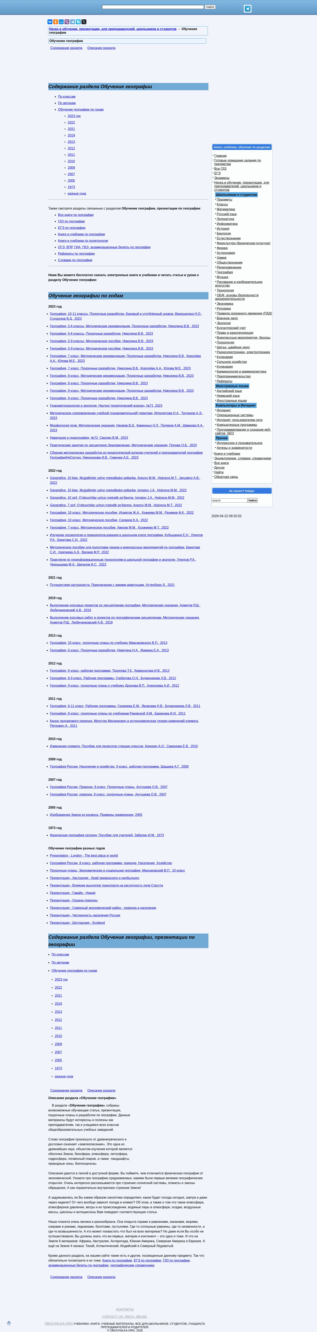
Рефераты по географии (76, 253)
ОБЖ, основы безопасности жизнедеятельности (237, 297)
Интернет (224, 410)
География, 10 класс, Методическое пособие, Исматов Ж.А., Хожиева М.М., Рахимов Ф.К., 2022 (122, 512)
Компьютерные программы (237, 425)
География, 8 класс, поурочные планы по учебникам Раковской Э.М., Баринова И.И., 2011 (118, 713)
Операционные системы (235, 415)
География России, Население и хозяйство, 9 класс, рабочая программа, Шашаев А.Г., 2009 (119, 766)
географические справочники (132, 1265)
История (223, 228)
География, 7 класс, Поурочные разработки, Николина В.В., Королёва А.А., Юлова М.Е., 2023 (120, 368)
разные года (77, 193)
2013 (71, 142)
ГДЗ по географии (71, 221)
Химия (221, 257)
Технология (225, 290)
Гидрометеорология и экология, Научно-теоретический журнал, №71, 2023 (106, 405)
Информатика (227, 223)
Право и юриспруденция (235, 332)
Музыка (222, 277)
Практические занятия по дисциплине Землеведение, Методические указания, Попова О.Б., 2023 (123, 445)
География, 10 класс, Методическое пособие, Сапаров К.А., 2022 (99, 520)
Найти (219, 472)
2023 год (74, 116)
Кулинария (225, 357)
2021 (71, 129)
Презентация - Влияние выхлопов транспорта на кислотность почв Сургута (106, 885)
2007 (71, 174)
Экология (224, 323)
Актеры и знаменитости (234, 448)
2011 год (55, 698)
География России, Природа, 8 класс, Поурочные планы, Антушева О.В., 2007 (109, 787)
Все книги (221, 463)
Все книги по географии (76, 215)
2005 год (55, 807)
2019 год (55, 598)
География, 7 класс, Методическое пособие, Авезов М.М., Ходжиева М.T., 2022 (109, 527)
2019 (71, 135)
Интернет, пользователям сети (239, 420)
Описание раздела (101, 48)
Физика (222, 248)
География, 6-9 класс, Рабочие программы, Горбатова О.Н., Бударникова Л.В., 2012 (113, 678)
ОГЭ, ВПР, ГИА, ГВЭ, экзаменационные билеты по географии (104, 247)
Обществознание (230, 262)
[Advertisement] (121, 68)
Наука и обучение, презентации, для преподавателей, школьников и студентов (241, 186)
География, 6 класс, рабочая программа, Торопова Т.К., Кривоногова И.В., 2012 (109, 670)
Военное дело (227, 318)
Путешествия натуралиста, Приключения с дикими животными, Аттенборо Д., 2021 (112, 585)
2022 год (55, 470)
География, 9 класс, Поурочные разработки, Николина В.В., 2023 (99, 398)
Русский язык (227, 214)
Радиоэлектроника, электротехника (243, 352)
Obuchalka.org (59, 1323)
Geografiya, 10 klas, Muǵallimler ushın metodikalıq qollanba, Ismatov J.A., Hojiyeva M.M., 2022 (118, 490)
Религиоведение (229, 267)
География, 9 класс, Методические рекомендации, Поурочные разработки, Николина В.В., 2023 (122, 390)
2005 (71, 180)
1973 (71, 187)
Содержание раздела (66, 48)
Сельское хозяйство (232, 362)
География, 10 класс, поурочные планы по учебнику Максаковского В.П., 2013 (108, 643)
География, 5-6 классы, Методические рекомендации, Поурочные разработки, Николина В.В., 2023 (124, 326)
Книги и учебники (227, 453)
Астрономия (226, 253)
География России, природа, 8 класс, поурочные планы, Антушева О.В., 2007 (108, 794)
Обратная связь (226, 477)
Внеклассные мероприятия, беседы (243, 337)
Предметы (224, 199)
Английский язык (229, 391)
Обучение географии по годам (81, 109)
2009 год (55, 759)
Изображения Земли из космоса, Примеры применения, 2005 (96, 814)
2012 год (55, 663)
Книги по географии (117, 1260)
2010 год (55, 739)
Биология (224, 233)
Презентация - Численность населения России (85, 915)
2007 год (55, 779)
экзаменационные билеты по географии (78, 1265)
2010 (71, 161)
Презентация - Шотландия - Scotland (77, 922)
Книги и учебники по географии (81, 234)
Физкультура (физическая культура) (243, 243)
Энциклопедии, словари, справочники (242, 458)
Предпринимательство (234, 376)
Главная (220, 155)
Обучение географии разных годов (76, 848)
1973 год (55, 828)
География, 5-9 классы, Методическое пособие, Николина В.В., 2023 (101, 341)
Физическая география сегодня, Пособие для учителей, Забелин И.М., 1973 (107, 835)
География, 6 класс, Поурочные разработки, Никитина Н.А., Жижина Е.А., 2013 (109, 650)
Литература (225, 219)
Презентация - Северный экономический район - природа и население (103, 908)
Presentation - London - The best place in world (84, 855)
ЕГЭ (217, 173)
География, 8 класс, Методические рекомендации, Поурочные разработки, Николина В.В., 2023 (122, 375)
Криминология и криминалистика (241, 371)
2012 (71, 148)
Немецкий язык (228, 395)
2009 (71, 167)
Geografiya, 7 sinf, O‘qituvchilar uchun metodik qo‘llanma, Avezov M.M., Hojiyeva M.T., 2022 (116, 505)
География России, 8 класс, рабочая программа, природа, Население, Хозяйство (111, 863)
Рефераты (224, 381)
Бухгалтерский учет (231, 328)
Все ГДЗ (220, 168)
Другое (219, 467)
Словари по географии (75, 260)
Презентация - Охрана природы (74, 900)
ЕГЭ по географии (71, 228)
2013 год (55, 635)
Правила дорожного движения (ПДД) (244, 313)
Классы (222, 204)
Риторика (224, 308)
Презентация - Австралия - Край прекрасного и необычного (94, 878)
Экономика (225, 303)
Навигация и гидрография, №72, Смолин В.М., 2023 (89, 437)
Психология (225, 342)
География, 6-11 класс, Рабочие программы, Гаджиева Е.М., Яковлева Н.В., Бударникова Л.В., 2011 (125, 706)
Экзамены (221, 178)
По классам (66, 96)
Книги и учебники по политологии (83, 240)
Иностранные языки (232, 400)
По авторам (67, 103)
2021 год (55, 577)
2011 (71, 154)
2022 (71, 122)
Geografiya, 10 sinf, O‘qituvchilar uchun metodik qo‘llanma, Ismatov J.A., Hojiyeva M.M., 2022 (117, 497)
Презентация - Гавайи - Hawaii (72, 893)
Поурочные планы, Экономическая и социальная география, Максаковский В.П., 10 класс (117, 870)
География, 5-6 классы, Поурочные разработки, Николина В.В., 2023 (101, 333)
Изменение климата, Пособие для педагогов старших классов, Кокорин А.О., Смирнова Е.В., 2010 (124, 746)
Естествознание (229, 238)
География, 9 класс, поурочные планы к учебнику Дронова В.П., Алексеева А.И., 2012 (114, 685)
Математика (226, 209)
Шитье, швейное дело (233, 347)
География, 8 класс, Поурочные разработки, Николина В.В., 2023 (99, 383)
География (225, 272)
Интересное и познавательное (239, 443)
